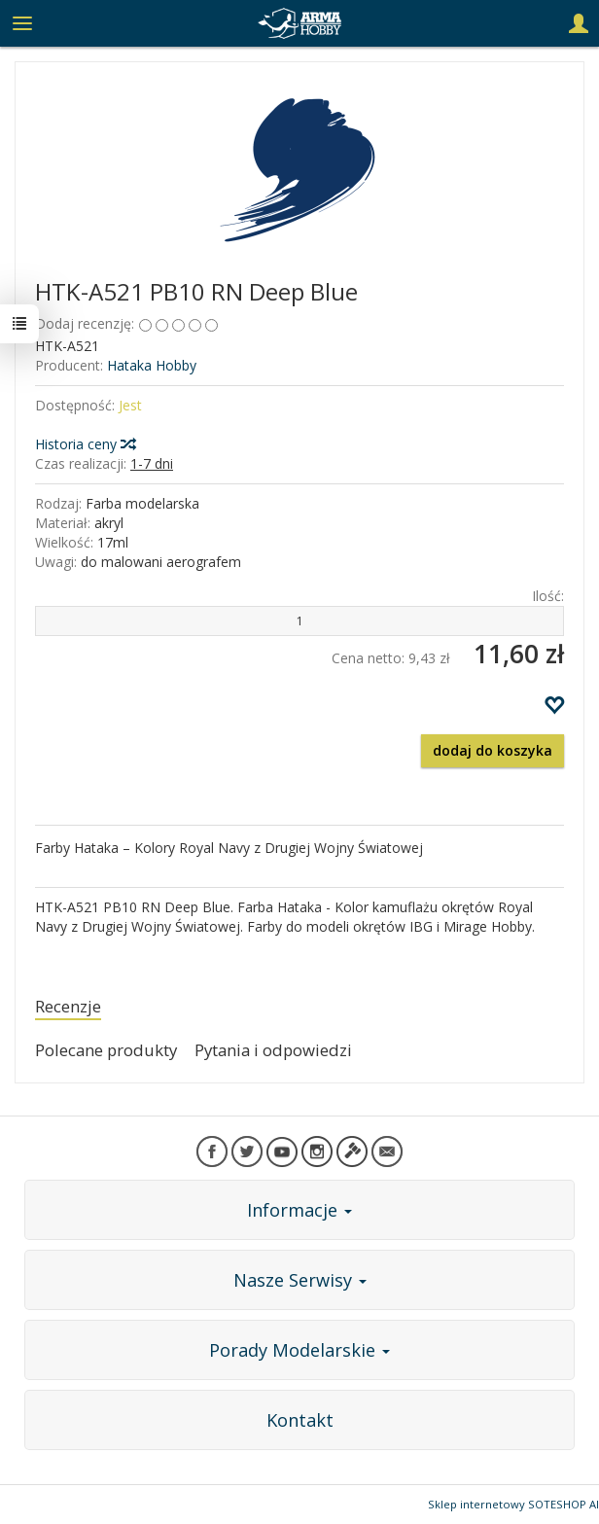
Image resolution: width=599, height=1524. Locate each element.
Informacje (299, 1210)
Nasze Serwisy (300, 1280)
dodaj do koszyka (492, 750)
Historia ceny (84, 444)
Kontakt (300, 1420)
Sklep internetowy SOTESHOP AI (513, 1504)
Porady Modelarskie (299, 1350)
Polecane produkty (106, 1050)
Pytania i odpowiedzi (273, 1050)
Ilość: (548, 595)
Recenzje (68, 1006)
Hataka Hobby (151, 365)
